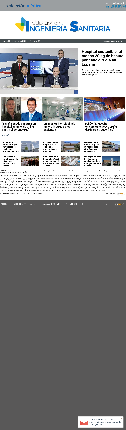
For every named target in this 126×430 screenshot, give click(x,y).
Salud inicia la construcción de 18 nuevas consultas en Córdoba (10, 161)
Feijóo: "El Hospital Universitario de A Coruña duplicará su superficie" (101, 126)
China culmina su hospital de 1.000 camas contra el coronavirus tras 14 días (51, 161)
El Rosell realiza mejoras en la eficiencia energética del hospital (50, 147)
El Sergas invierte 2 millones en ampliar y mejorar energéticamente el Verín (92, 161)
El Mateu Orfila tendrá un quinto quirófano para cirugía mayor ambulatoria (92, 147)
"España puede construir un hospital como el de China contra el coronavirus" (19, 126)
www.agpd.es (78, 184)
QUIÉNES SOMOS (75, 204)
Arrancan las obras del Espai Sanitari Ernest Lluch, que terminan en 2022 (10, 147)
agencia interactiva (115, 194)
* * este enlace (20, 189)
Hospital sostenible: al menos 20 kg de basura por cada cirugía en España (103, 57)
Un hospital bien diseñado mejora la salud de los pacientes (59, 126)
